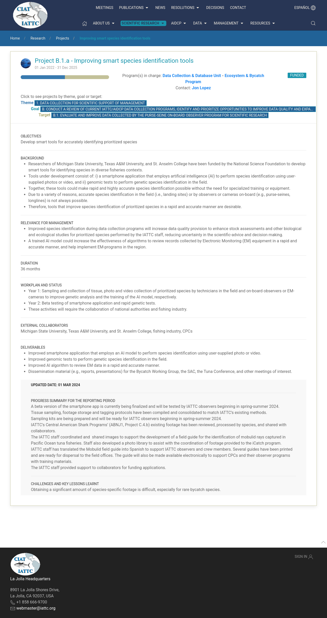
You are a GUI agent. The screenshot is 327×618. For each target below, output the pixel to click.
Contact (238, 8)
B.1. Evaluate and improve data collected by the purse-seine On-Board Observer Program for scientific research (160, 115)
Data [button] (200, 23)
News (160, 8)
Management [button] (229, 23)
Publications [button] (134, 7)
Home (15, 38)
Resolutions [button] (185, 7)
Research (37, 38)
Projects (62, 38)
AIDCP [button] (179, 23)
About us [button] (104, 23)
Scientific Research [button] (143, 23)
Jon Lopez (201, 87)
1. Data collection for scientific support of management (90, 103)
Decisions (215, 8)
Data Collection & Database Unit (191, 75)
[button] (313, 23)
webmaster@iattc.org (35, 608)
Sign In (304, 556)
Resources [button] (263, 23)
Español (305, 7)
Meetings (104, 8)
